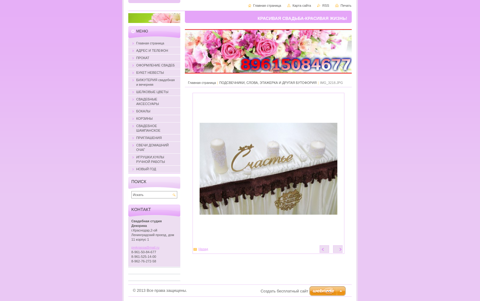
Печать (345, 5)
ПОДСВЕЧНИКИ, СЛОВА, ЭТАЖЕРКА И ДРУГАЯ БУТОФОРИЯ (268, 83)
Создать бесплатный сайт (284, 291)
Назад (203, 249)
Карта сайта (301, 5)
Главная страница (202, 83)
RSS (325, 5)
